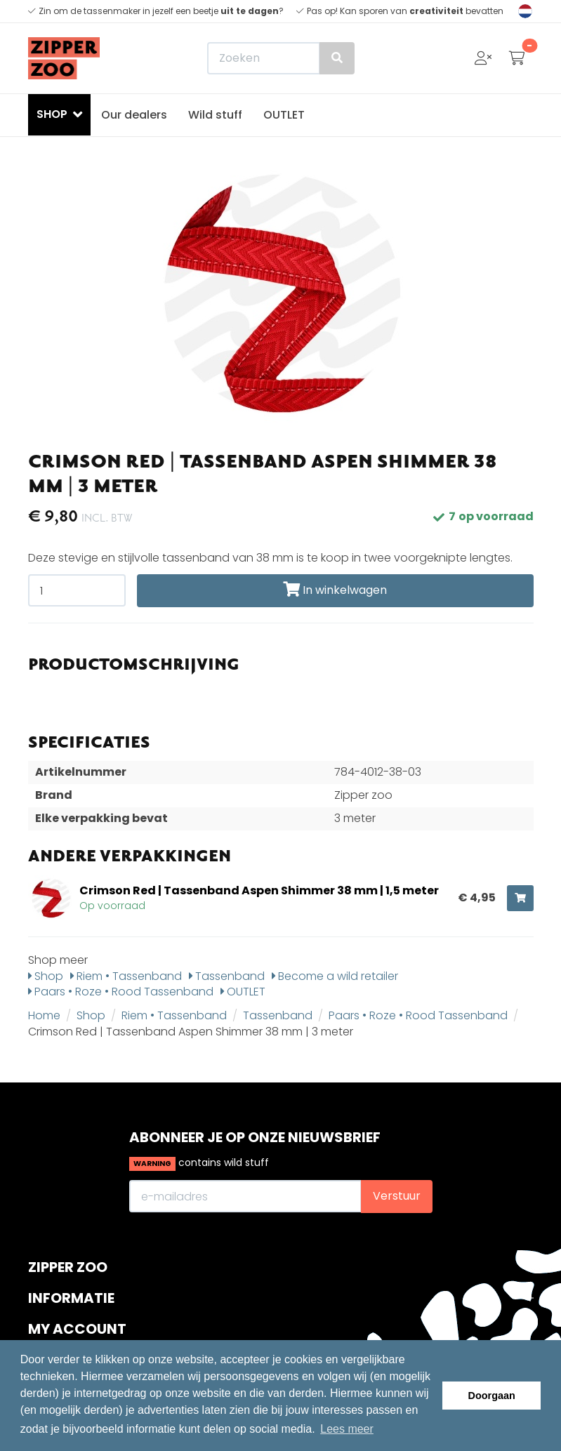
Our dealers (134, 115)
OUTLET (284, 115)
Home (44, 1015)
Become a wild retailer (335, 976)
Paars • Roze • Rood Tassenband (120, 991)
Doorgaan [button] (491, 1395)
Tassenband (227, 976)
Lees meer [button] (347, 1429)
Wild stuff (215, 115)
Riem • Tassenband (126, 976)
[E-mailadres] (245, 1196)
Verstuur (397, 1196)
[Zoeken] (281, 58)
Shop (45, 976)
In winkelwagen (335, 590)
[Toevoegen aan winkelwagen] (520, 898)
